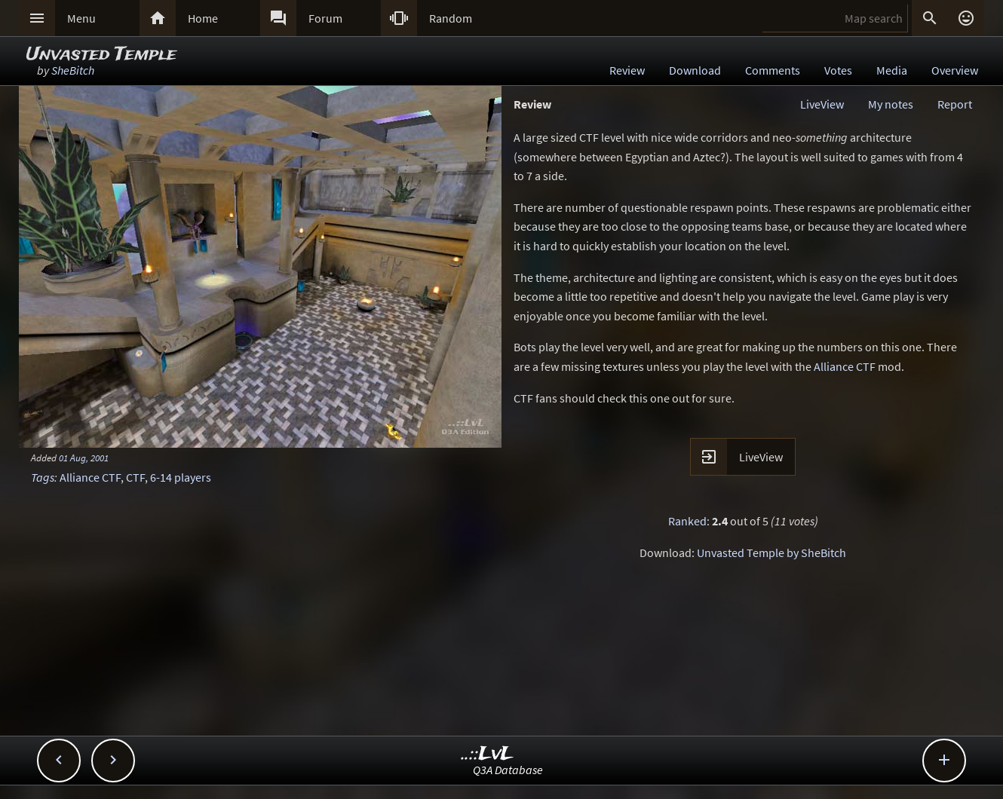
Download (695, 70)
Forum (325, 18)
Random (450, 18)
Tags (42, 477)
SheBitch (72, 70)
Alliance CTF (90, 477)
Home (203, 18)
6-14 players (180, 477)
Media (891, 70)
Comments (772, 70)
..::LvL (487, 754)
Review (627, 70)
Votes (838, 70)
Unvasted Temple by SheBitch (771, 552)
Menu (81, 18)
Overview (954, 70)
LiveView (822, 104)
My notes (890, 104)
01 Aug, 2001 (84, 458)
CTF (135, 477)
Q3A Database (508, 769)
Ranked (687, 520)
